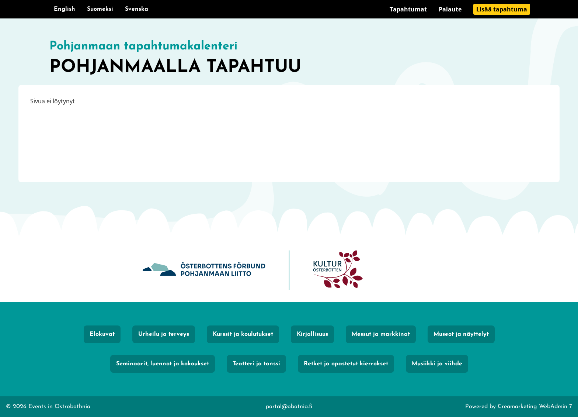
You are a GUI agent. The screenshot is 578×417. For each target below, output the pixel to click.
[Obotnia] (203, 270)
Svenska (136, 9)
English (64, 9)
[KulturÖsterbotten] (338, 270)
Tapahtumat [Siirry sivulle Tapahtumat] (408, 9)
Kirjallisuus (312, 334)
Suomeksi (100, 9)
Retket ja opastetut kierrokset (346, 364)
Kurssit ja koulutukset (243, 334)
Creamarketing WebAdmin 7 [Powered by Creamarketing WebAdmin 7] (535, 407)
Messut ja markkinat (381, 334)
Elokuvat (102, 334)
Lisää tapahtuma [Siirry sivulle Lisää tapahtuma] (501, 9)
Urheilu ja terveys (163, 334)
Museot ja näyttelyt (461, 334)
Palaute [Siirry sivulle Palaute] (450, 9)
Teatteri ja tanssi (256, 364)
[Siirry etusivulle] (289, 59)
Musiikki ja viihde (437, 364)
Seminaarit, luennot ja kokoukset (162, 364)
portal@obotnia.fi (289, 407)
